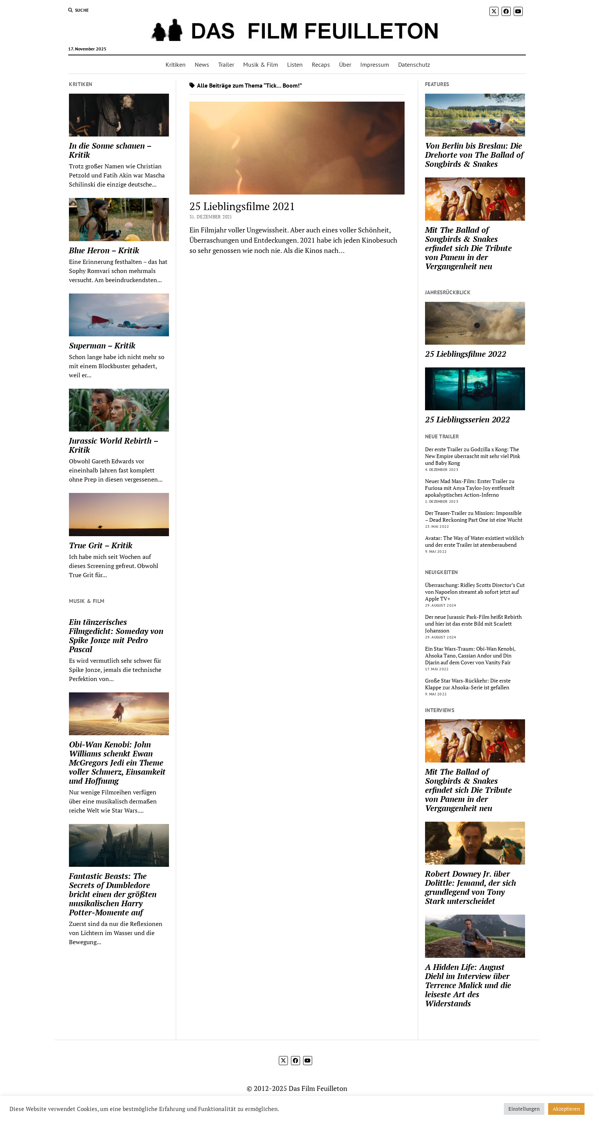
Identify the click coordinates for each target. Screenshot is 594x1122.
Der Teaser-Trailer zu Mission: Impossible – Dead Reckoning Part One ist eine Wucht (473, 516)
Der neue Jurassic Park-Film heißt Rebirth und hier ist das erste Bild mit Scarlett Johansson (473, 624)
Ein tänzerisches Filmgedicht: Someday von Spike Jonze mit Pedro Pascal (116, 635)
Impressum (374, 64)
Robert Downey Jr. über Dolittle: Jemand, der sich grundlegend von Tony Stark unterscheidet (470, 887)
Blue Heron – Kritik (104, 250)
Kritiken (176, 64)
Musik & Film (260, 64)
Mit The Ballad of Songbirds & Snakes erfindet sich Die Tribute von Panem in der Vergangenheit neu (468, 248)
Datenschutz (414, 64)
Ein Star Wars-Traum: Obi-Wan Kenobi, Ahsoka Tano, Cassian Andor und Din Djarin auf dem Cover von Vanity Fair (470, 655)
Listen (295, 64)
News (202, 64)
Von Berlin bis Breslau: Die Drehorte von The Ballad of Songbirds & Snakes (474, 154)
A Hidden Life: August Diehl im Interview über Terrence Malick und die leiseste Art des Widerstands (468, 985)
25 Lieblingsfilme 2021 (242, 206)
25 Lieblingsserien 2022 (467, 419)
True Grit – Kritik (100, 545)
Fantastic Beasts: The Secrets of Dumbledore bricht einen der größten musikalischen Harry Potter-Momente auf (112, 894)
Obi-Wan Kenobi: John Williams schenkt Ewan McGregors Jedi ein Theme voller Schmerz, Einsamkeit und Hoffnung (117, 762)
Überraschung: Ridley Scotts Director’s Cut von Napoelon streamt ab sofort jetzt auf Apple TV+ (475, 592)
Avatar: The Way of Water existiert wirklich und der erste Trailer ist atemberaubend (474, 541)
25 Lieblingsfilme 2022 (465, 353)
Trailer (226, 64)
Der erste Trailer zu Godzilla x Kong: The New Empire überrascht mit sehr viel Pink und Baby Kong (472, 456)
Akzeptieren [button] (566, 1108)
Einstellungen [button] (524, 1108)
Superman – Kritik (102, 345)
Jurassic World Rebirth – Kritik (113, 445)
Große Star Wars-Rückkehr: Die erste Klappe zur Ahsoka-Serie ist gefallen (468, 684)
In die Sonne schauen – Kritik (110, 150)
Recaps (321, 64)
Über (345, 64)
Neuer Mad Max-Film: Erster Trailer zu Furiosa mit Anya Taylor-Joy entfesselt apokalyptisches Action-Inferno (469, 488)
